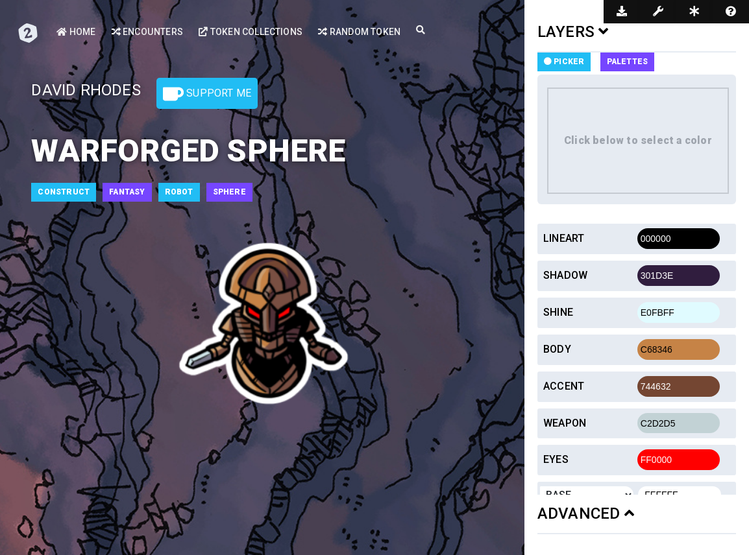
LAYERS (573, 32)
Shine (558, 312)
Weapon (564, 423)
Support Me (207, 94)
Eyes (556, 459)
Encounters (147, 32)
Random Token (358, 32)
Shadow (565, 275)
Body (557, 349)
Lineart (563, 238)
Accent (563, 386)
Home (75, 32)
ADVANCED (585, 513)
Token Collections (250, 32)
